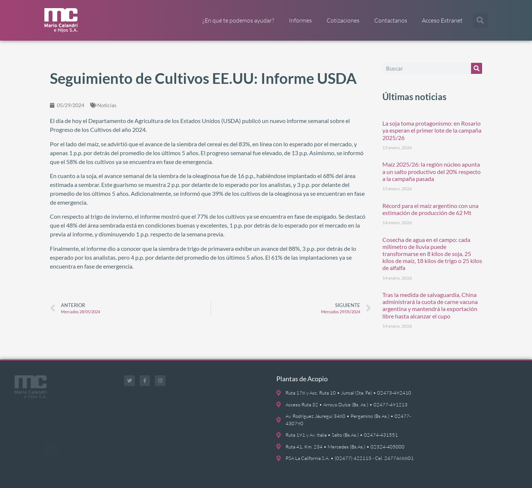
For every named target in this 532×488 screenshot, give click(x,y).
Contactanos (390, 20)
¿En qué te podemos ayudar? (238, 20)
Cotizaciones (343, 20)
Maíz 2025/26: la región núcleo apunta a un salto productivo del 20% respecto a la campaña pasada (431, 171)
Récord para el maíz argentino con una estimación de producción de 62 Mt (430, 209)
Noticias (106, 105)
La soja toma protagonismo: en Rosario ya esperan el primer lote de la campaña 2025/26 (431, 130)
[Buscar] (476, 68)
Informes (300, 20)
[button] (480, 20)
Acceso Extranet (442, 20)
